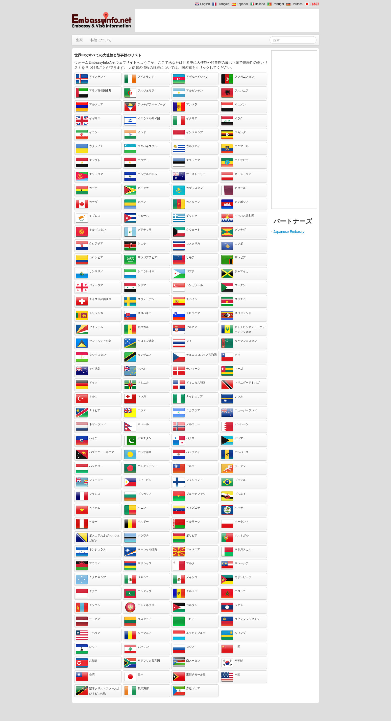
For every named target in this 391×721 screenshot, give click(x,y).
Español (242, 4)
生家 (79, 40)
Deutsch (297, 4)
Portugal (278, 4)
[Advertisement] (227, 20)
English (205, 4)
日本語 (314, 4)
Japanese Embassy (289, 232)
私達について (101, 40)
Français (223, 4)
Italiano (260, 4)
